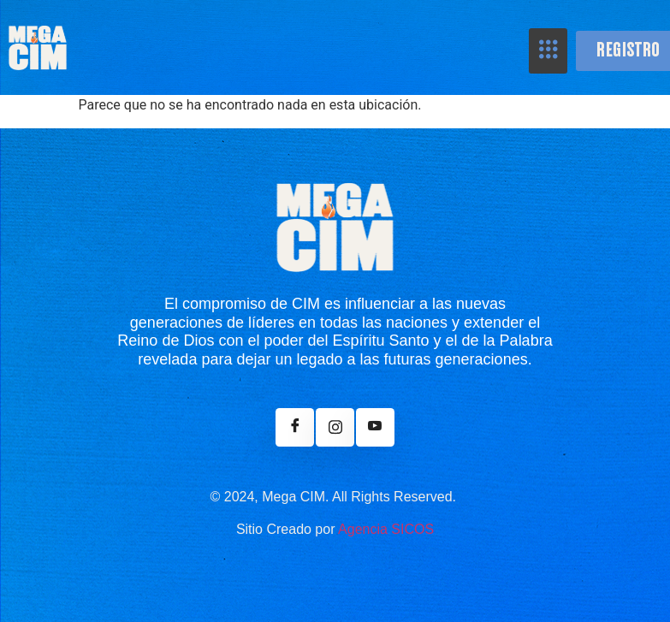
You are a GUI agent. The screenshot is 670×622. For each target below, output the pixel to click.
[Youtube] (375, 427)
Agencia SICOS (386, 529)
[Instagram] (335, 427)
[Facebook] (295, 427)
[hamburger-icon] (548, 51)
